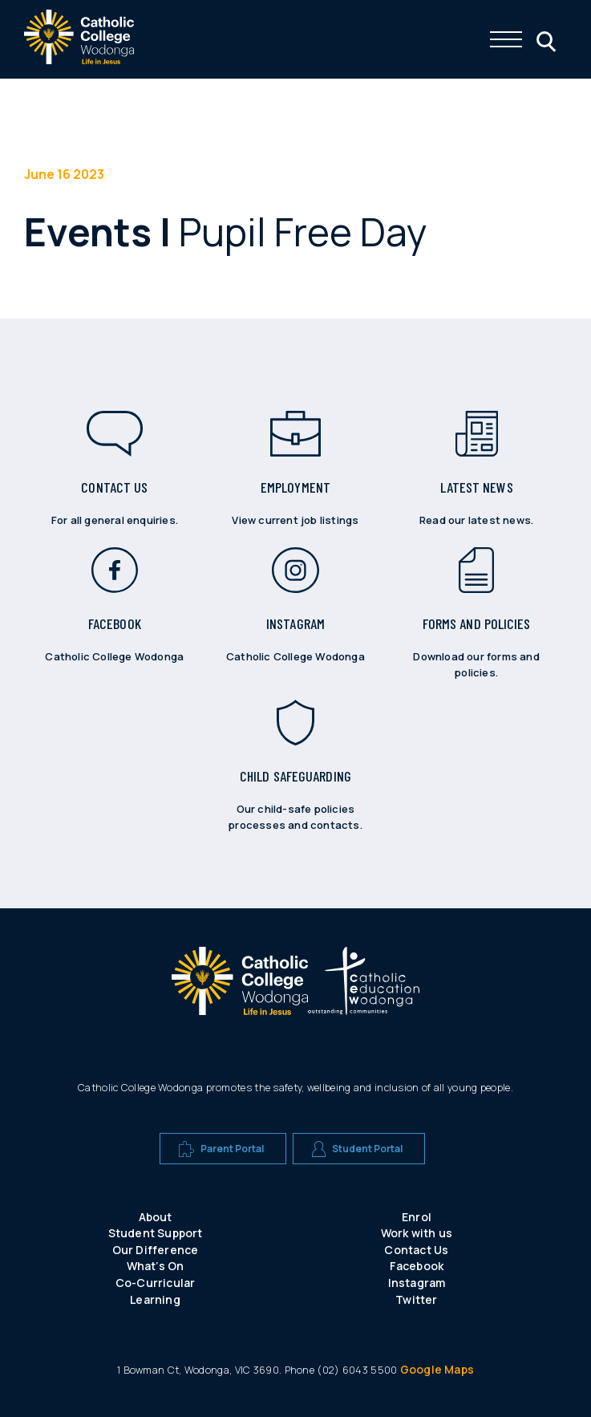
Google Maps (437, 1369)
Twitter (416, 1299)
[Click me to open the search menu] (544, 39)
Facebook (417, 1265)
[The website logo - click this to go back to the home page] (79, 59)
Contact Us (416, 1249)
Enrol (416, 1216)
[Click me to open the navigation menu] (506, 39)
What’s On (155, 1265)
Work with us (416, 1232)
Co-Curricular (155, 1282)
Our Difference (155, 1249)
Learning (155, 1299)
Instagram (417, 1282)
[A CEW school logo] (240, 984)
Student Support (155, 1232)
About (155, 1216)
